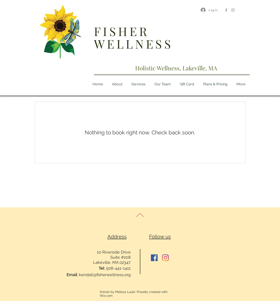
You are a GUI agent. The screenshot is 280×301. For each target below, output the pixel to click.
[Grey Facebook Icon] (226, 10)
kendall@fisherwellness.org (105, 274)
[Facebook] (154, 257)
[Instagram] (165, 257)
